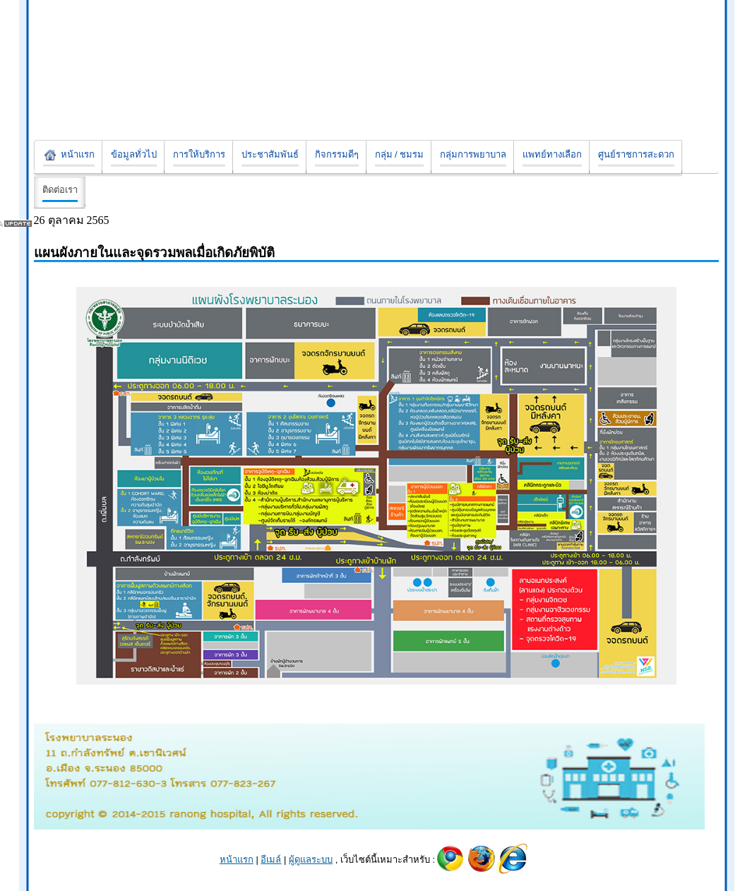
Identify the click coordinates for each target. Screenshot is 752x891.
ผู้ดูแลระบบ (311, 859)
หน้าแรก (236, 859)
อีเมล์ (271, 859)
